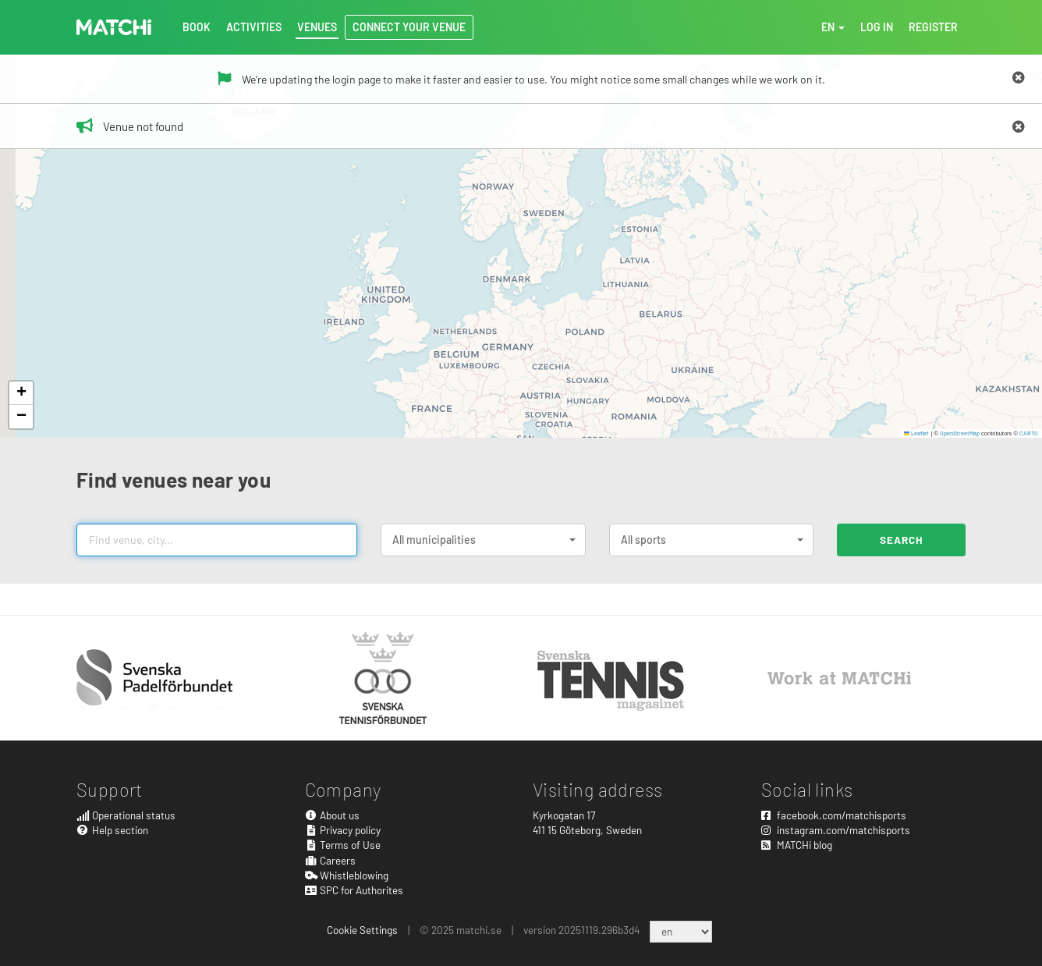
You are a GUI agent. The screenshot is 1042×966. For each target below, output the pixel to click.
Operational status (125, 815)
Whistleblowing (347, 875)
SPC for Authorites (354, 890)
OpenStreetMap (960, 433)
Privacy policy (343, 829)
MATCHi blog (796, 844)
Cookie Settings (362, 929)
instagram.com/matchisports (835, 829)
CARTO (1028, 433)
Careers (330, 860)
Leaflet (917, 433)
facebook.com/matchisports (833, 815)
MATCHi (113, 27)
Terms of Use (343, 844)
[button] (21, 393)
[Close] (1018, 78)
